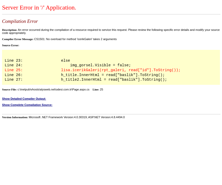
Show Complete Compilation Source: (27, 104)
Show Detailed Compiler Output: (24, 98)
